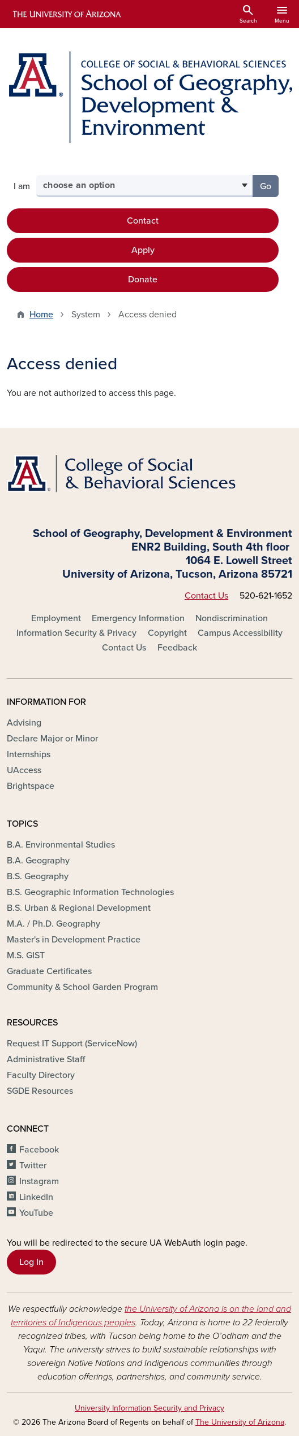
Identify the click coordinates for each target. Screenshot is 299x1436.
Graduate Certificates (49, 971)
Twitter (32, 1165)
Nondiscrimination (231, 618)
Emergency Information (138, 618)
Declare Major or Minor (52, 738)
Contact (143, 220)
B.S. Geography (38, 876)
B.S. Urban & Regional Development (79, 908)
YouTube (36, 1213)
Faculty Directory (41, 1075)
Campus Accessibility (240, 633)
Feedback (177, 647)
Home (41, 314)
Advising (24, 722)
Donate (142, 279)
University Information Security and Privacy (149, 1408)
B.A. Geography (38, 860)
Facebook (39, 1149)
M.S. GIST (26, 955)
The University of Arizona (239, 1422)
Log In (31, 1262)
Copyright (167, 633)
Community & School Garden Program (82, 987)
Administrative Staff (46, 1059)
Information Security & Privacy (76, 633)
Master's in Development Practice (73, 939)
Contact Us (206, 595)
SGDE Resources (40, 1091)
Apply (143, 250)
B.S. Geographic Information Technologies (90, 892)
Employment (56, 618)
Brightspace (30, 786)
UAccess (24, 770)
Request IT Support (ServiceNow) (72, 1043)
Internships (28, 754)
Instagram (39, 1181)
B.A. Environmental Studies (61, 844)
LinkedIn (36, 1197)
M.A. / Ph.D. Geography (53, 923)
